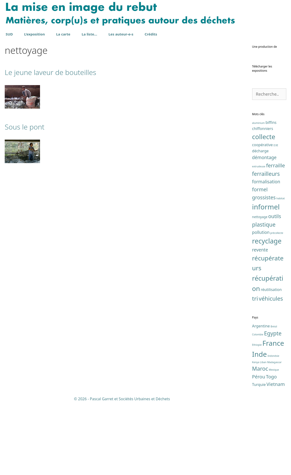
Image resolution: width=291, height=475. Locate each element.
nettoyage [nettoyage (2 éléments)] (260, 289)
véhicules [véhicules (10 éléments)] (271, 371)
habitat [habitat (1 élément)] (280, 270)
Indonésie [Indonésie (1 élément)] (273, 428)
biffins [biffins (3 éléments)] (271, 194)
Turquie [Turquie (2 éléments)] (259, 456)
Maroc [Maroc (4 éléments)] (260, 441)
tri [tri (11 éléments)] (255, 371)
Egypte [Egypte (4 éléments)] (272, 405)
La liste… (89, 34)
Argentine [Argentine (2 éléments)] (261, 398)
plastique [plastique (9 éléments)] (264, 297)
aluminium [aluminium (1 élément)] (258, 195)
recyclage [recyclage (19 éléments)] (267, 313)
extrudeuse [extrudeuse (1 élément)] (259, 238)
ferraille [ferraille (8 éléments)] (275, 237)
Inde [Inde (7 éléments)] (259, 426)
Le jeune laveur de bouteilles (50, 72)
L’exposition (34, 34)
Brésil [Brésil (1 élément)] (274, 398)
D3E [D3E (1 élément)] (276, 217)
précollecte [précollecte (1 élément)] (276, 305)
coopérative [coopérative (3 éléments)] (262, 217)
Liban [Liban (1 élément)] (263, 434)
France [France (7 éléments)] (273, 415)
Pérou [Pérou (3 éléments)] (258, 449)
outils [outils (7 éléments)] (274, 288)
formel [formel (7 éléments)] (260, 261)
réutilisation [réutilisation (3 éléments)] (271, 362)
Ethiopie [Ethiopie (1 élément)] (257, 417)
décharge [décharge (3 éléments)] (260, 223)
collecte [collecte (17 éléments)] (263, 209)
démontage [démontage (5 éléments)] (264, 230)
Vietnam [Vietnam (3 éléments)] (276, 456)
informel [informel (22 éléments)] (266, 279)
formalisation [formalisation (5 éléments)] (266, 254)
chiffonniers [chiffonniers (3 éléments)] (262, 200)
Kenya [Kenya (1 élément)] (255, 434)
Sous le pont (24, 127)
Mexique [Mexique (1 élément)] (274, 442)
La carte (63, 34)
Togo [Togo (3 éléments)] (271, 449)
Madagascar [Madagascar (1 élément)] (274, 434)
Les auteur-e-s (121, 34)
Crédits (151, 34)
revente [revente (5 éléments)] (260, 322)
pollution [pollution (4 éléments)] (261, 304)
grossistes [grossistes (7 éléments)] (264, 269)
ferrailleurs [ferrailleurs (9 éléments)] (266, 246)
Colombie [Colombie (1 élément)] (257, 406)
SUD (9, 34)
